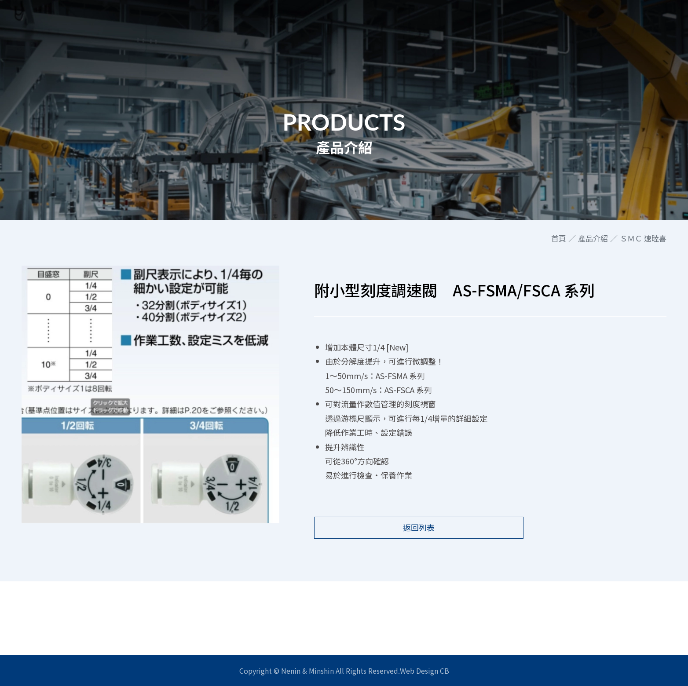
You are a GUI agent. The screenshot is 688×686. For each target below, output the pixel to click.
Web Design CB (424, 670)
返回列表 (399, 527)
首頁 (558, 238)
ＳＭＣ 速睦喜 (643, 238)
